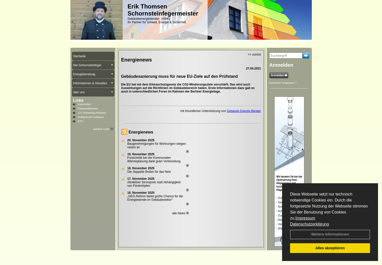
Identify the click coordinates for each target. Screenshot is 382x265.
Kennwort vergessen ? (283, 82)
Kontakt (135, 252)
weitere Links (103, 129)
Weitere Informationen (330, 234)
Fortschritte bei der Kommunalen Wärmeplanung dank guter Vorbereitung (154, 159)
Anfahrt (200, 252)
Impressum (305, 218)
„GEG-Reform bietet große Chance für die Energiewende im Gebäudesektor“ (155, 198)
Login (122, 252)
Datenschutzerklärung (309, 224)
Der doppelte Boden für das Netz (149, 172)
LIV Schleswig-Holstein (92, 112)
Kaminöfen (84, 104)
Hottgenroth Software (91, 117)
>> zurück (254, 54)
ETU (80, 121)
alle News (180, 213)
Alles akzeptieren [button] (330, 248)
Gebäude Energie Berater (244, 111)
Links (78, 100)
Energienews (141, 132)
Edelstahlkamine (88, 108)
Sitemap (223, 252)
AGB (211, 252)
